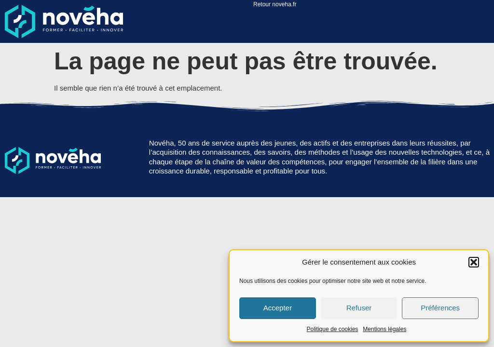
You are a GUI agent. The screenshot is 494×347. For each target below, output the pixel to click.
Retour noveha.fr (274, 4)
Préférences (440, 308)
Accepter (277, 308)
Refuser (359, 308)
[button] (474, 262)
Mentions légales (384, 329)
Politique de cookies (332, 329)
